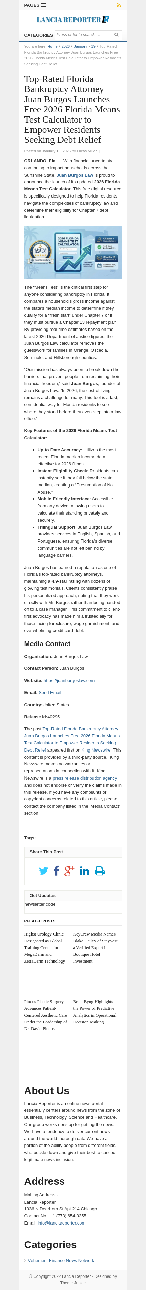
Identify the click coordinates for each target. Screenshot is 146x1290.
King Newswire (96, 750)
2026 (66, 46)
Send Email (50, 692)
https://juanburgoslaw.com (69, 680)
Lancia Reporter (76, 1276)
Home (52, 46)
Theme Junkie (73, 1283)
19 (93, 46)
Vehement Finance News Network (61, 1260)
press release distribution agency (85, 778)
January (80, 46)
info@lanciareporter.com (61, 1223)
